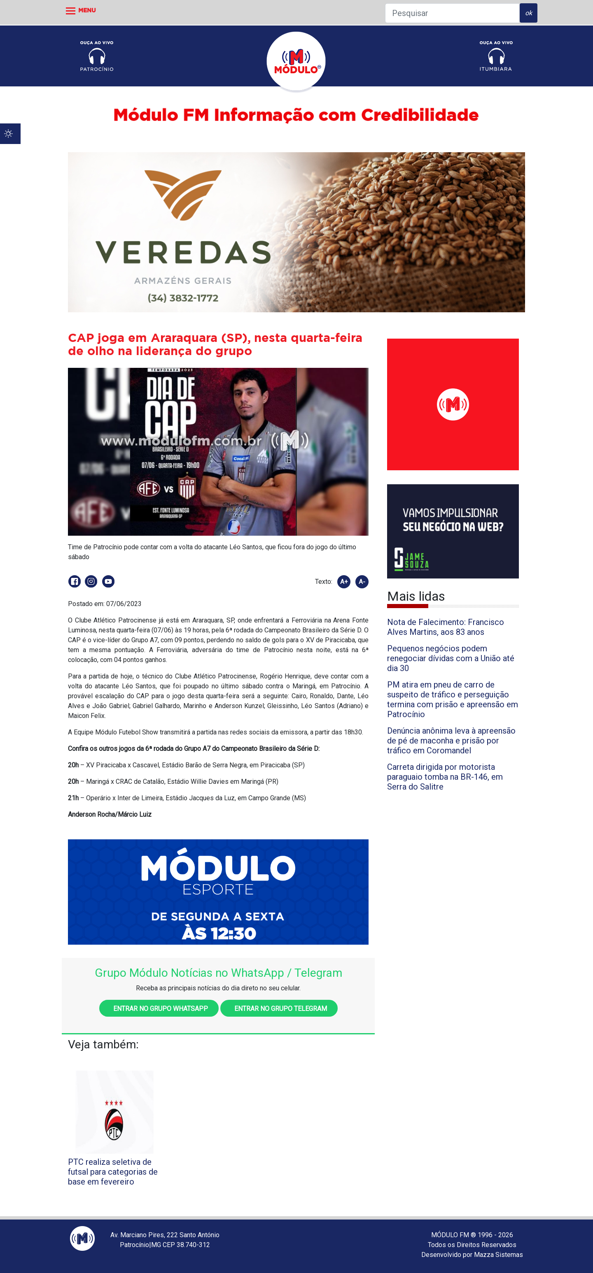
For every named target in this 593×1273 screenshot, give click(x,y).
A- (362, 581)
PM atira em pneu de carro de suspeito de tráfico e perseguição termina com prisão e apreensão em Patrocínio (452, 699)
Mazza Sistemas (498, 1255)
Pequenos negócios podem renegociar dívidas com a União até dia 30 (450, 658)
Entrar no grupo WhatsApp (159, 1009)
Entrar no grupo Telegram (279, 1009)
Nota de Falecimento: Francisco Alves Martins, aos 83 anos (445, 627)
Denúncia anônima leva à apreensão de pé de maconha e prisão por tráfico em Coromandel (451, 740)
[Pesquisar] (452, 13)
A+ (344, 581)
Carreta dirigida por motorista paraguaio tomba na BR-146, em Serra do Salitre (445, 777)
